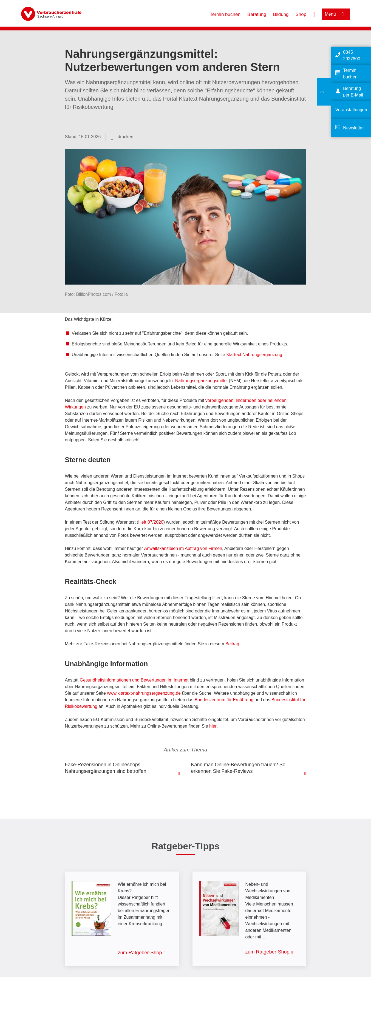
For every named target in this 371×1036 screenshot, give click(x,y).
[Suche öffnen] (314, 14)
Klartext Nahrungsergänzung (254, 354)
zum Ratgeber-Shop (140, 952)
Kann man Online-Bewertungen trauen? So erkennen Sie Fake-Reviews (238, 768)
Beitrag (232, 644)
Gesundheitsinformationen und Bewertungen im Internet (134, 680)
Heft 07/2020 (150, 522)
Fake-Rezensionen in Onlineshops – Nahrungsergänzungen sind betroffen (105, 768)
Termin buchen (225, 14)
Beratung (256, 14)
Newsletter (353, 128)
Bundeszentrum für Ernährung (224, 699)
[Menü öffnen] (336, 14)
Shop (301, 14)
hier (213, 726)
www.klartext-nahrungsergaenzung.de (144, 693)
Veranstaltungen (351, 109)
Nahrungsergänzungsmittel (201, 380)
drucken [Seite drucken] (125, 136)
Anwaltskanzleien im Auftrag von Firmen (183, 548)
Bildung (281, 14)
